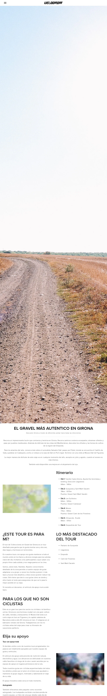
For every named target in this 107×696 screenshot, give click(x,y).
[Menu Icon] (5, 3)
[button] (53, 3)
